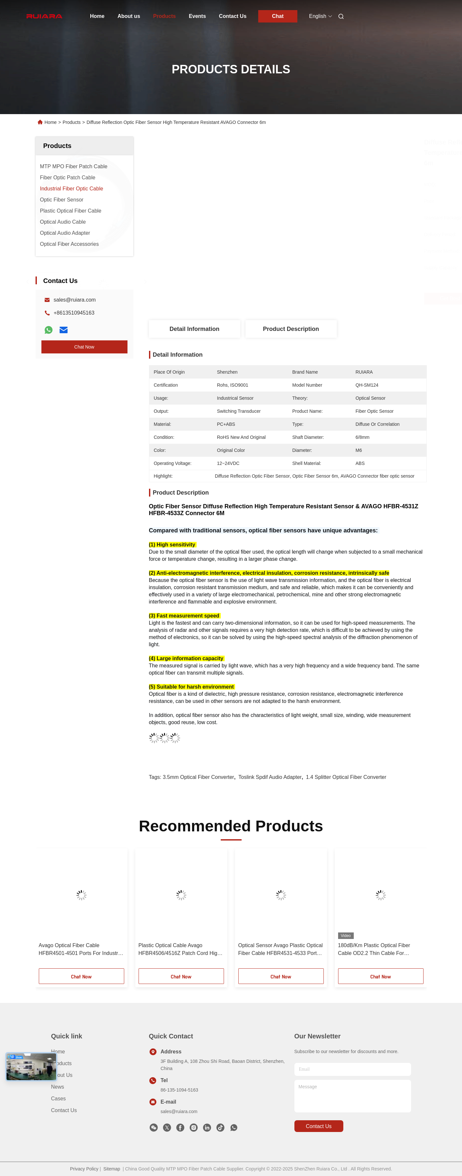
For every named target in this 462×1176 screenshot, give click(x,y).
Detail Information (194, 329)
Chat (278, 16)
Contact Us (232, 16)
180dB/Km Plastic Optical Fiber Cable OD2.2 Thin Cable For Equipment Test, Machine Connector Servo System (380, 950)
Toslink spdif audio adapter (270, 777)
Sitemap (111, 1168)
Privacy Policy (84, 1168)
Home (97, 16)
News (57, 1087)
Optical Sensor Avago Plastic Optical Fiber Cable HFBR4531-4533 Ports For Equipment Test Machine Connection (280, 950)
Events (197, 16)
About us (128, 16)
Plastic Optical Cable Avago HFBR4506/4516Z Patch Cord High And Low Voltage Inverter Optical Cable (179, 950)
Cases (58, 1098)
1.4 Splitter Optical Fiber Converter (346, 777)
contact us (319, 1126)
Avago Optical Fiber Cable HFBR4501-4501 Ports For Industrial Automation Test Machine (81, 950)
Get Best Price (328, 298)
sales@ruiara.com (75, 300)
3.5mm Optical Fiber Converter (198, 777)
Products (164, 16)
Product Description (291, 329)
